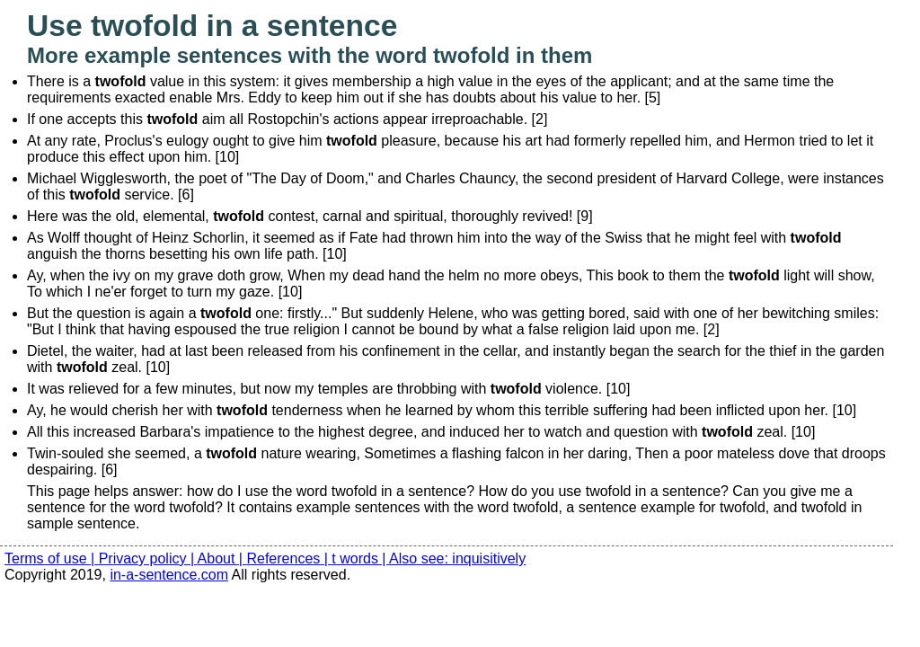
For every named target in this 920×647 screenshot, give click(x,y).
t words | (360, 558)
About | (222, 558)
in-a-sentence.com (169, 574)
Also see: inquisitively (457, 558)
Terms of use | (51, 558)
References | (289, 558)
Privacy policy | (148, 558)
